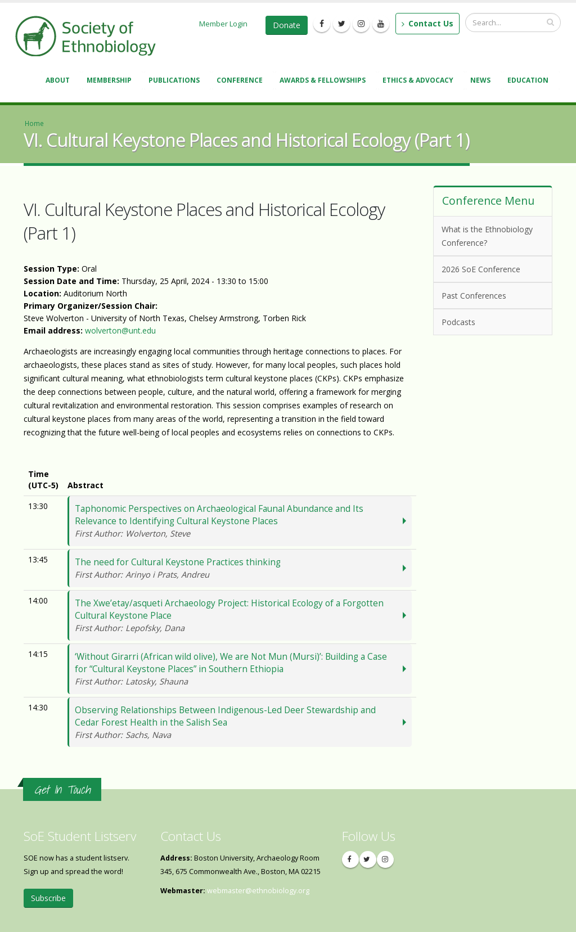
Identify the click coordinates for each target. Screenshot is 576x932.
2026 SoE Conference (490, 268)
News (482, 81)
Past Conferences (490, 295)
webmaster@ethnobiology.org (258, 890)
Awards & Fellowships (324, 81)
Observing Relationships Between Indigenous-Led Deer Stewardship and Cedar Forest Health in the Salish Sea (237, 722)
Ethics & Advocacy (419, 81)
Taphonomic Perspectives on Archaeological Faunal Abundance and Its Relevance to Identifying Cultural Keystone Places (237, 521)
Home (34, 123)
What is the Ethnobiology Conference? (487, 236)
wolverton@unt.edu (120, 330)
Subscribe (48, 898)
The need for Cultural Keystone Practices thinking (237, 568)
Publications (176, 81)
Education (529, 81)
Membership (111, 81)
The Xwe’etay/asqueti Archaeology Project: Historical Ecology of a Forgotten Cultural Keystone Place (237, 615)
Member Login (223, 24)
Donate (286, 25)
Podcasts (490, 321)
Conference (241, 81)
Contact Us (427, 23)
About (59, 81)
